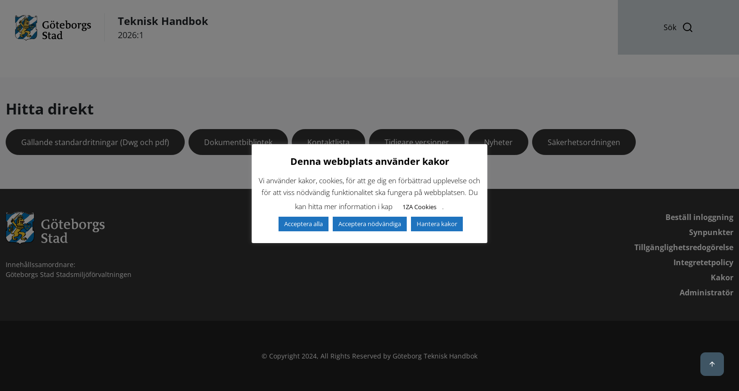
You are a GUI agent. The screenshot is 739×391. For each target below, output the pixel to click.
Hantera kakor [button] (437, 224)
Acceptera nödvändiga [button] (369, 224)
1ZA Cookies (419, 207)
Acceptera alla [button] (303, 224)
